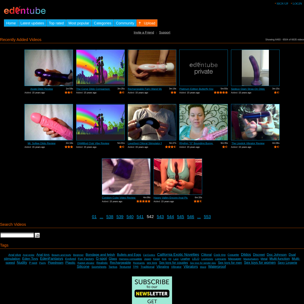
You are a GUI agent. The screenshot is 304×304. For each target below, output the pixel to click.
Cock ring (220, 254)
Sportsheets (98, 266)
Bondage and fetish (100, 255)
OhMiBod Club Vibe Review (93, 143)
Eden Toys (30, 259)
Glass (113, 258)
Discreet (259, 254)
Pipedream (55, 262)
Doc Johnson (277, 255)
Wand (203, 267)
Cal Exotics (149, 255)
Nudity (22, 263)
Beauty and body (61, 254)
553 (207, 216)
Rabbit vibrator (85, 262)
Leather (185, 258)
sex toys (152, 262)
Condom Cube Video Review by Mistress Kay (119, 197)
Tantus (112, 266)
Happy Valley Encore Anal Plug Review (171, 197)
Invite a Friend (144, 32)
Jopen (147, 258)
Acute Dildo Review (41, 88)
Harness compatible (130, 258)
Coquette (233, 254)
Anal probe (28, 255)
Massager (234, 258)
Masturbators (251, 258)
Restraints (139, 262)
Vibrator (176, 266)
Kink (164, 259)
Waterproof (217, 267)
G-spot (101, 259)
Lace (175, 259)
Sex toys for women (260, 263)
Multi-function (280, 259)
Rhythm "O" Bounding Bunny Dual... (196, 143)
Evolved (70, 258)
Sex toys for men (230, 262)
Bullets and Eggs (129, 254)
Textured (125, 266)
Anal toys (43, 254)
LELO (195, 258)
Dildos (246, 255)
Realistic (102, 262)
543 (160, 216)
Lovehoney (207, 259)
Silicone (83, 267)
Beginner (78, 254)
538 (109, 216)
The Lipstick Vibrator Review (247, 143)
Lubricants (220, 259)
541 (140, 216)
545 (180, 216)
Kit (169, 259)
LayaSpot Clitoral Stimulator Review (145, 143)
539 (119, 216)
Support (164, 32)
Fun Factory (86, 258)
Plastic (70, 263)
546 (190, 216)
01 (94, 216)
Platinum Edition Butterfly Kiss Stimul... (196, 88)
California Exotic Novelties (178, 255)
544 (170, 216)
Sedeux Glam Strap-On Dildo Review (248, 88)
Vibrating (162, 266)
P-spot (33, 262)
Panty (42, 262)
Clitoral (206, 255)
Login (297, 3)
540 (130, 216)
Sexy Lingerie (287, 262)
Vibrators (190, 267)
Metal (264, 258)
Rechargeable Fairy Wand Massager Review (145, 88)
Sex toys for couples (173, 262)
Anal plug (14, 254)
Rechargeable (120, 263)
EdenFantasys (51, 259)
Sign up (282, 3)
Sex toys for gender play (203, 263)
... (101, 216)
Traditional (147, 266)
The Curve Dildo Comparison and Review (93, 88)
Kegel (156, 258)
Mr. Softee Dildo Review (42, 143)
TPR (136, 266)
